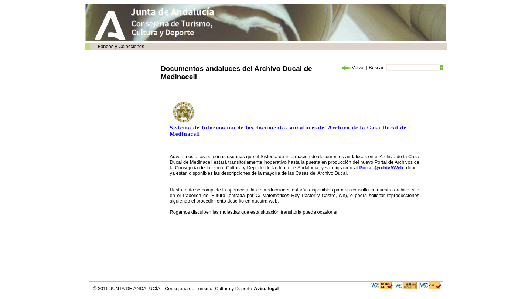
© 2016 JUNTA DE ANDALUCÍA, (128, 288)
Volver (352, 67)
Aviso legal (266, 288)
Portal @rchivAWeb (381, 167)
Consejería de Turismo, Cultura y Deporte (208, 288)
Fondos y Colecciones (121, 46)
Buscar (376, 67)
